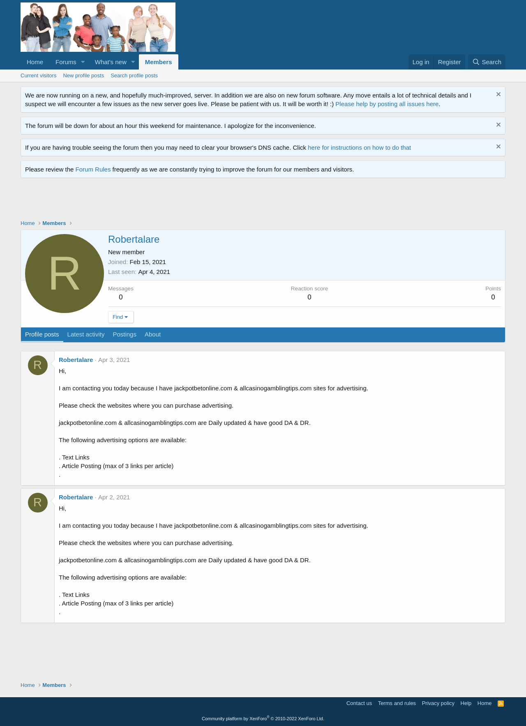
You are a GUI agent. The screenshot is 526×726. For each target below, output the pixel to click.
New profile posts (83, 75)
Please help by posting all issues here (386, 103)
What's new (111, 61)
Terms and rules (397, 703)
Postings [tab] (124, 334)
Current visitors (38, 75)
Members (158, 61)
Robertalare (76, 359)
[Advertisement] (170, 200)
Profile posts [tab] (42, 334)
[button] (83, 62)
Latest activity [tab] (86, 334)
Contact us (359, 703)
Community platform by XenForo (263, 718)
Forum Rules (93, 169)
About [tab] (153, 334)
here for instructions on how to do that (359, 147)
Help (466, 703)
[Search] (486, 62)
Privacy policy (438, 703)
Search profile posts (134, 75)
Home (35, 61)
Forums (65, 61)
